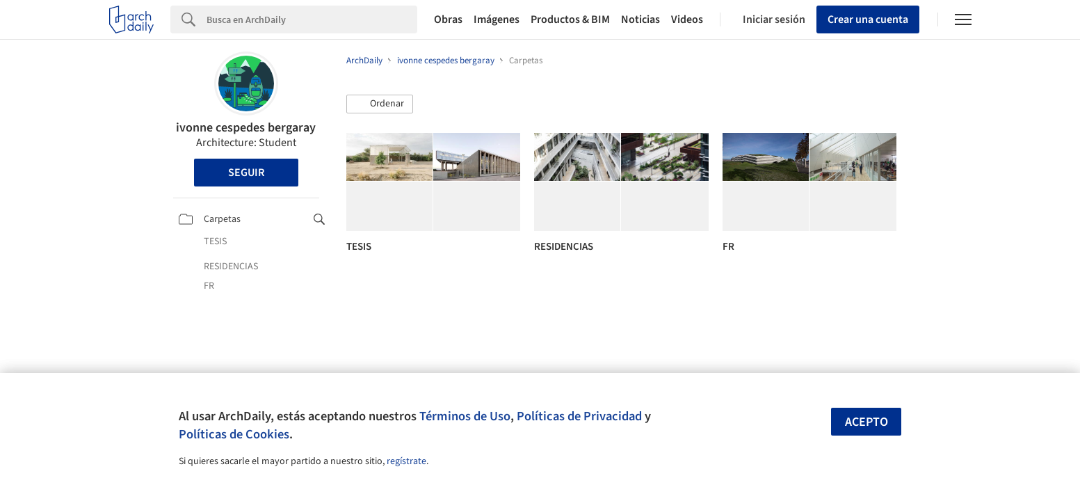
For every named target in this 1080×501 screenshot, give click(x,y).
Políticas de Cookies (234, 434)
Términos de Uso (464, 416)
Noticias (640, 19)
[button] (379, 104)
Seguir (246, 172)
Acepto (866, 422)
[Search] (312, 19)
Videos (687, 19)
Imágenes (496, 19)
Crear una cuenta (868, 19)
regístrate (406, 461)
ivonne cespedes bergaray (246, 127)
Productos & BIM (570, 19)
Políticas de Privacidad (579, 416)
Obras (448, 19)
